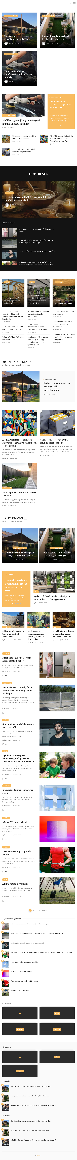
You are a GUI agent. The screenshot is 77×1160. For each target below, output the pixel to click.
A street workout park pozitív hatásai (16, 853)
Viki (10, 43)
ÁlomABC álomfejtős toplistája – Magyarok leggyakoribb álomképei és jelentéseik (62, 138)
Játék (7, 282)
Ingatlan (59, 282)
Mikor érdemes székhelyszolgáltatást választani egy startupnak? (37, 326)
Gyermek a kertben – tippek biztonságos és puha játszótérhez (38, 314)
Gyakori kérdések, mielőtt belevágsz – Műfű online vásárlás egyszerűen (37, 299)
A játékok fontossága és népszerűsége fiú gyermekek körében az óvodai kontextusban (36, 263)
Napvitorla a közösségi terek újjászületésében (64, 302)
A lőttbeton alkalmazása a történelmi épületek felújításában (62, 324)
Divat (5, 720)
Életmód (10, 193)
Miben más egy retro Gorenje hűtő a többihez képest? (36, 230)
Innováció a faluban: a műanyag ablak (17, 791)
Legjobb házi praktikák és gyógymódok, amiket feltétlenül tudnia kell (30, 199)
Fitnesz (6, 847)
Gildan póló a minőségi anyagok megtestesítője (37, 251)
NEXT (45, 910)
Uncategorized (11, 16)
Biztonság (7, 488)
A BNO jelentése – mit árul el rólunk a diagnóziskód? (23, 150)
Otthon (6, 653)
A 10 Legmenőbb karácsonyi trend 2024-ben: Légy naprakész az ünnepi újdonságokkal (38, 341)
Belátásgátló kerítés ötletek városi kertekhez (13, 338)
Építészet (7, 627)
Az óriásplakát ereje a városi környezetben (63, 312)
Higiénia (6, 818)
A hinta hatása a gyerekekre (16, 883)
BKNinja (39, 1155)
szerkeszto (7, 640)
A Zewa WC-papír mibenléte (16, 822)
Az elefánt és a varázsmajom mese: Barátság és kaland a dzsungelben (64, 337)
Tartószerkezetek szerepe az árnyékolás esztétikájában (18, 37)
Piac (32, 282)
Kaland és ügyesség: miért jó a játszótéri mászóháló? (24, 137)
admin (12, 205)
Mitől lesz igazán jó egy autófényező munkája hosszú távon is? (18, 74)
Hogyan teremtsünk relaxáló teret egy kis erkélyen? (56, 37)
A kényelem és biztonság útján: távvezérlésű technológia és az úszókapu (36, 241)
